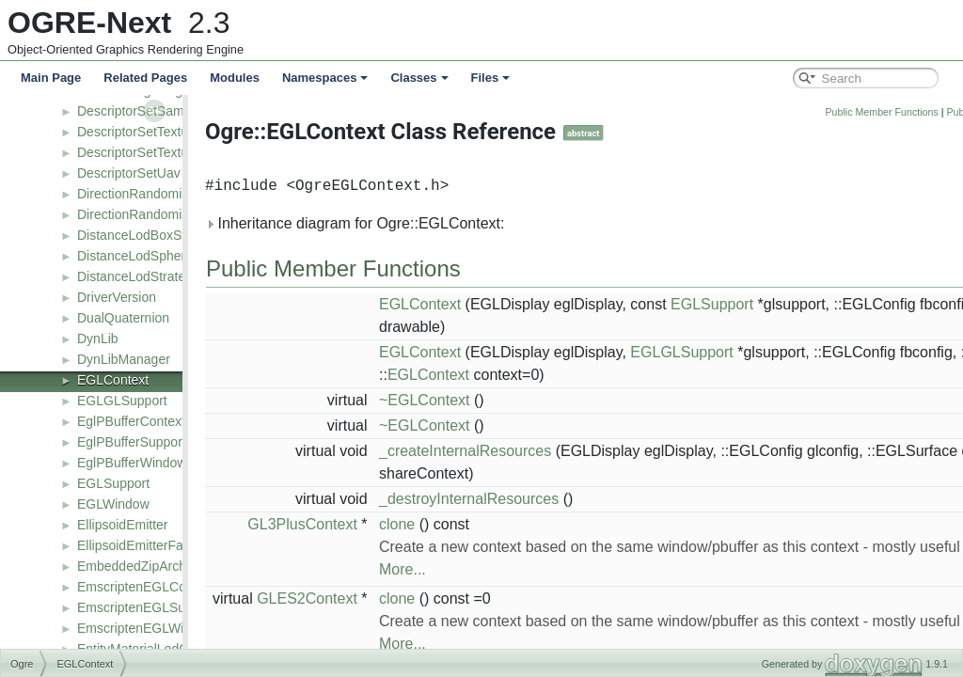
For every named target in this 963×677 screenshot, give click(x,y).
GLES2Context (354, 598)
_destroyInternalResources (516, 499)
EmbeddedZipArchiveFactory (162, 566)
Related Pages (145, 78)
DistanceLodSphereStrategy (159, 255)
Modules (235, 78)
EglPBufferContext (131, 421)
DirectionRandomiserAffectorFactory (183, 214)
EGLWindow (113, 504)
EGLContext (113, 379)
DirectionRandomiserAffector (161, 193)
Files (491, 78)
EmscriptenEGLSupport (146, 607)
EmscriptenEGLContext (145, 586)
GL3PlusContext (349, 524)
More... (449, 569)
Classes (419, 78)
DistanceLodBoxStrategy (149, 235)
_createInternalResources (512, 451)
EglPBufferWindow (131, 462)
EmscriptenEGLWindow (146, 628)
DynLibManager (123, 359)
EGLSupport (113, 483)
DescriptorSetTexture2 (142, 152)
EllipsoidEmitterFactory (144, 545)
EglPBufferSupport (131, 441)
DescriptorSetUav (129, 173)
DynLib (97, 338)
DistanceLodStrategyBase (153, 276)
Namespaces (325, 78)
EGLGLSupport (122, 400)
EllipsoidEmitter (122, 524)
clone (444, 524)
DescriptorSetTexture (138, 131)
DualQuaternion (123, 317)
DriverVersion (116, 297)
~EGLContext (471, 400)
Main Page (51, 78)
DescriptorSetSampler (141, 110)
